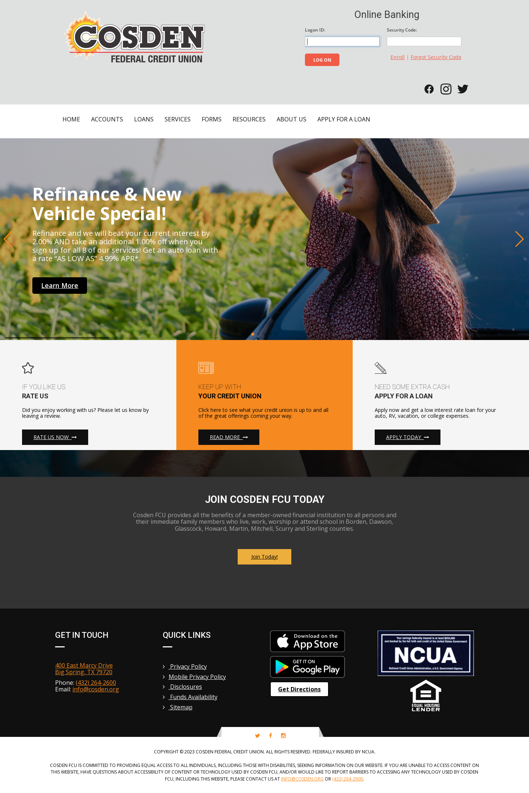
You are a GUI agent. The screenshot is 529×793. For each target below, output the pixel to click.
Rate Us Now (55, 437)
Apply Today (407, 437)
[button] (9, 239)
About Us (291, 119)
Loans (144, 119)
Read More (229, 437)
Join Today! (264, 556)
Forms (212, 119)
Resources (249, 119)
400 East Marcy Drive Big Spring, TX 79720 (84, 668)
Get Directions (299, 689)
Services (178, 119)
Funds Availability (190, 697)
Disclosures (182, 687)
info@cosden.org (95, 689)
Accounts (107, 119)
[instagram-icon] (283, 735)
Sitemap (177, 707)
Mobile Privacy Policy (194, 677)
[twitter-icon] (257, 735)
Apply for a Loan (343, 119)
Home (71, 119)
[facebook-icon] (270, 735)
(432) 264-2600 (96, 683)
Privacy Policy (185, 666)
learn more (59, 285)
